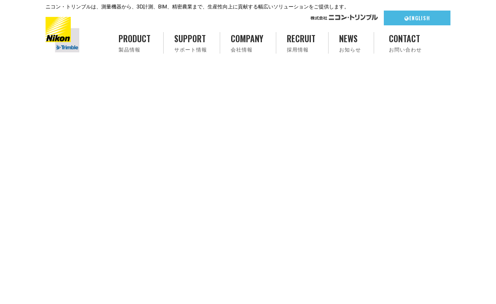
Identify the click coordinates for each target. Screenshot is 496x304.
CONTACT (405, 43)
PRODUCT (135, 43)
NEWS (350, 43)
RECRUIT (301, 43)
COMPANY (247, 43)
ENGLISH (417, 18)
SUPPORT (190, 43)
